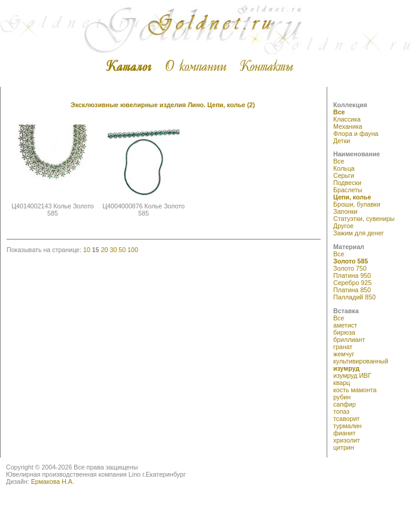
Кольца (344, 168)
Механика (347, 126)
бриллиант (349, 339)
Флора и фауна (355, 133)
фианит (344, 433)
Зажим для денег (358, 233)
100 (132, 249)
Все (339, 112)
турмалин (347, 425)
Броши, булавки (356, 204)
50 (122, 249)
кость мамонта (355, 389)
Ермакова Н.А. (52, 481)
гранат (342, 346)
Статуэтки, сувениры (364, 218)
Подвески (347, 182)
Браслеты (348, 189)
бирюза (344, 332)
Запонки (345, 211)
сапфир (344, 404)
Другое (343, 225)
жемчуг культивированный (360, 357)
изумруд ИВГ (352, 375)
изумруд (346, 368)
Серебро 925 (352, 282)
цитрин (343, 447)
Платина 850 (352, 289)
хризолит (346, 440)
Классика (347, 119)
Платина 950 (352, 275)
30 (113, 249)
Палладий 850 (354, 297)
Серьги (343, 175)
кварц (341, 382)
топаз (341, 411)
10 (86, 249)
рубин (342, 397)
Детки (341, 140)
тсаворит (346, 418)
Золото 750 (350, 268)
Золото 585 (350, 261)
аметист (345, 325)
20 (104, 249)
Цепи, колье (352, 197)
